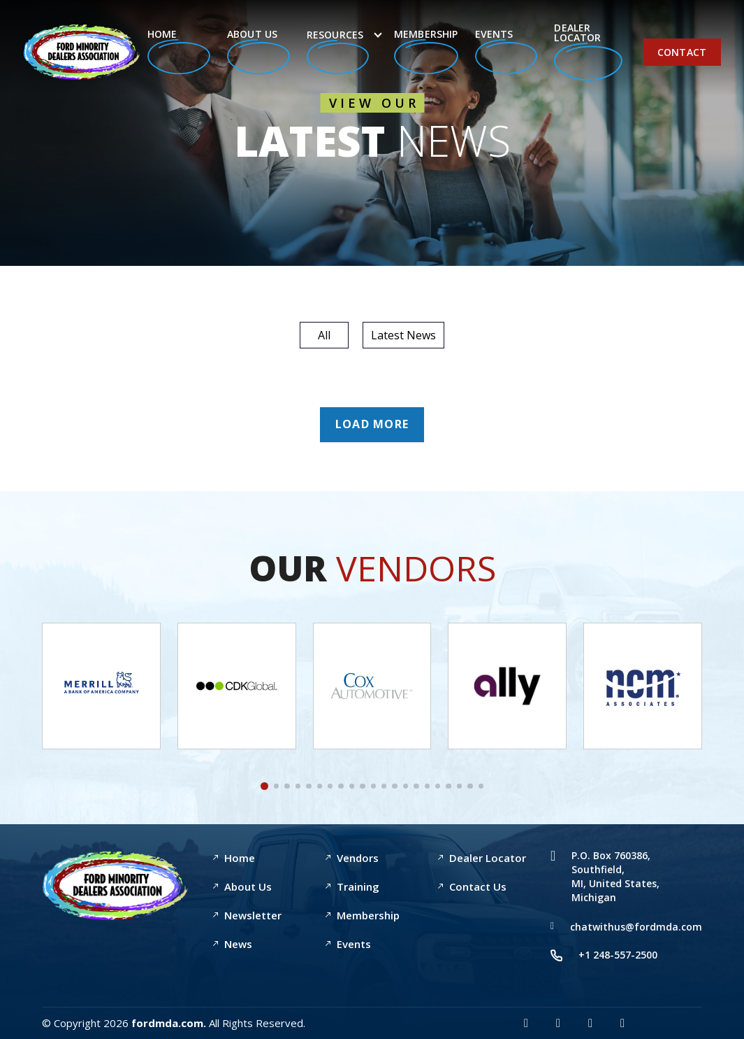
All (324, 335)
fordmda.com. (168, 1023)
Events (506, 50)
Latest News (403, 335)
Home (178, 50)
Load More (372, 424)
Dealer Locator (588, 51)
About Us (258, 50)
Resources (338, 51)
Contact (681, 52)
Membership (426, 51)
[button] (264, 786)
